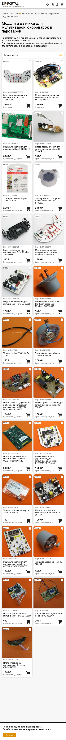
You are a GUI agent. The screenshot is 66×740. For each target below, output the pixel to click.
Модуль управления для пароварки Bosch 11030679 (16, 148)
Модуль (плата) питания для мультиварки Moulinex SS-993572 (49, 404)
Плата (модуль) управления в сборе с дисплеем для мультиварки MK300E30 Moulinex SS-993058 (17, 406)
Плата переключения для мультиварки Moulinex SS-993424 (47, 149)
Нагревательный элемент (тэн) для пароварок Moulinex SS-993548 (47, 303)
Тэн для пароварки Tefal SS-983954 (49, 563)
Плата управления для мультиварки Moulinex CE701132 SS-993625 (14, 458)
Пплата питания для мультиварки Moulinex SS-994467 (47, 512)
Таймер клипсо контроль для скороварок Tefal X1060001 (47, 200)
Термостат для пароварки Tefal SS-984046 (16, 511)
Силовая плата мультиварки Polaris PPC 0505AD (49, 614)
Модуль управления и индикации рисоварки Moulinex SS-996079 (46, 252)
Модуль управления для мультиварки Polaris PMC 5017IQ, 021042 (47, 97)
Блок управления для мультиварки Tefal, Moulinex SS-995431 (17, 252)
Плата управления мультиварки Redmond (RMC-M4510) (14, 665)
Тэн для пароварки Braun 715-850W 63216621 (47, 354)
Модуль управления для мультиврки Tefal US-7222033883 (15, 97)
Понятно (9, 735)
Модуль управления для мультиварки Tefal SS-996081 (17, 302)
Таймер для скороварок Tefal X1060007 (15, 199)
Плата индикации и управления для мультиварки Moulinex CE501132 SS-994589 (46, 459)
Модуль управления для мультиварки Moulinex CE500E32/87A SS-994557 (15, 564)
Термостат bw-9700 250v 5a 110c (16, 354)
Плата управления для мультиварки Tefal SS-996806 (17, 614)
